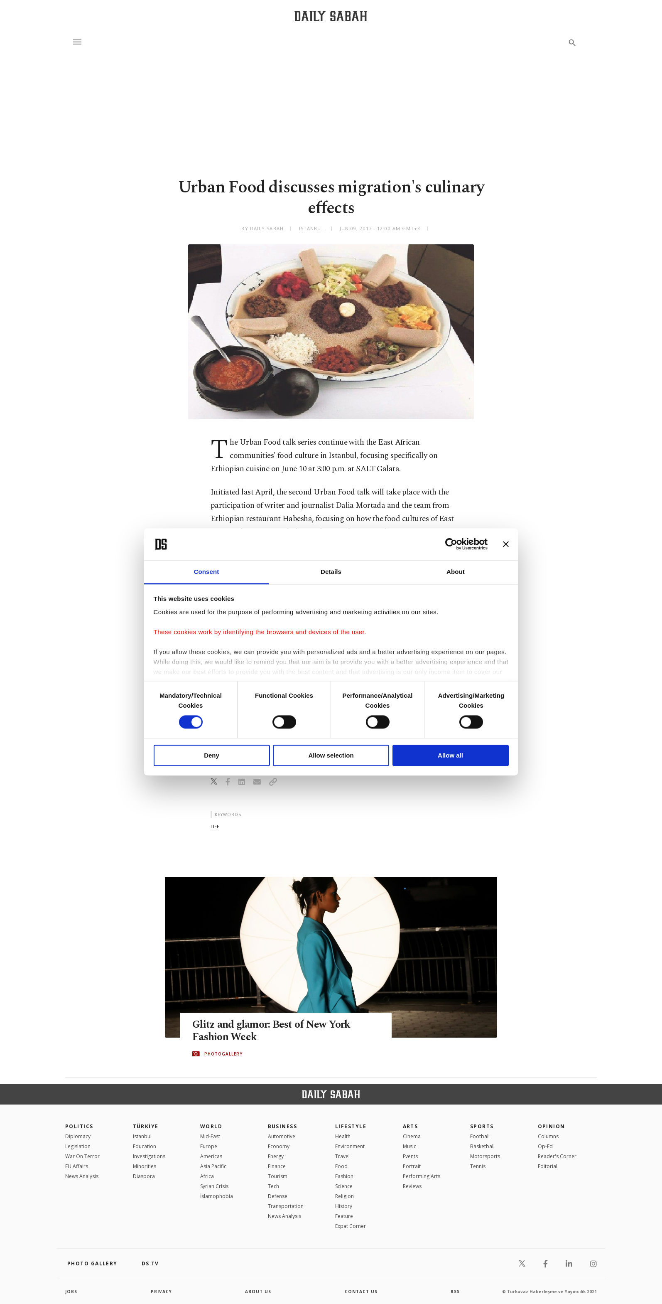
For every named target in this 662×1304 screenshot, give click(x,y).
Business (282, 1126)
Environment (350, 1146)
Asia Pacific (213, 1166)
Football (480, 1136)
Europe (208, 1146)
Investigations (149, 1156)
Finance (277, 1166)
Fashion (344, 1176)
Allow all (450, 755)
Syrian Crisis (214, 1186)
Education (144, 1146)
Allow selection (330, 755)
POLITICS (79, 1126)
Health (343, 1136)
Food (341, 1166)
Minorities (144, 1166)
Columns (548, 1136)
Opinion (551, 1126)
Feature (344, 1216)
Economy (278, 1146)
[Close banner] (506, 544)
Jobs (71, 1291)
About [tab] (455, 571)
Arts (410, 1126)
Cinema (412, 1136)
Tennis (477, 1166)
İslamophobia (216, 1196)
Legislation (78, 1146)
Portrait (412, 1166)
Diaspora (144, 1176)
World (211, 1126)
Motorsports (485, 1156)
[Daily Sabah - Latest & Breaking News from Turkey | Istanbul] (330, 16)
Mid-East (210, 1136)
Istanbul (142, 1136)
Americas (211, 1156)
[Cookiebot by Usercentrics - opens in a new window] (451, 544)
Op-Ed (545, 1146)
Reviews (412, 1186)
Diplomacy (78, 1136)
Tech (273, 1186)
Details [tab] (331, 571)
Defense (277, 1196)
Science (344, 1186)
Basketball (482, 1146)
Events (410, 1156)
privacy (161, 1291)
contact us (361, 1291)
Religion (344, 1196)
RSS (455, 1291)
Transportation (286, 1206)
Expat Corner (350, 1226)
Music (409, 1146)
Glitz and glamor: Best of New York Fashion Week (271, 1031)
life (215, 826)
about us (258, 1291)
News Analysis (81, 1176)
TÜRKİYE (146, 1126)
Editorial (547, 1166)
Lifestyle (350, 1126)
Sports (482, 1126)
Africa (207, 1176)
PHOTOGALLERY (223, 1054)
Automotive (281, 1136)
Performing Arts (421, 1176)
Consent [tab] (206, 571)
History (343, 1206)
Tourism (277, 1176)
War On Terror (82, 1156)
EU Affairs (76, 1166)
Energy (276, 1156)
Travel (342, 1156)
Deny (211, 755)
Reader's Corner (557, 1156)
